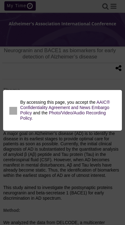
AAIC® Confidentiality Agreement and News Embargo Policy (65, 107)
